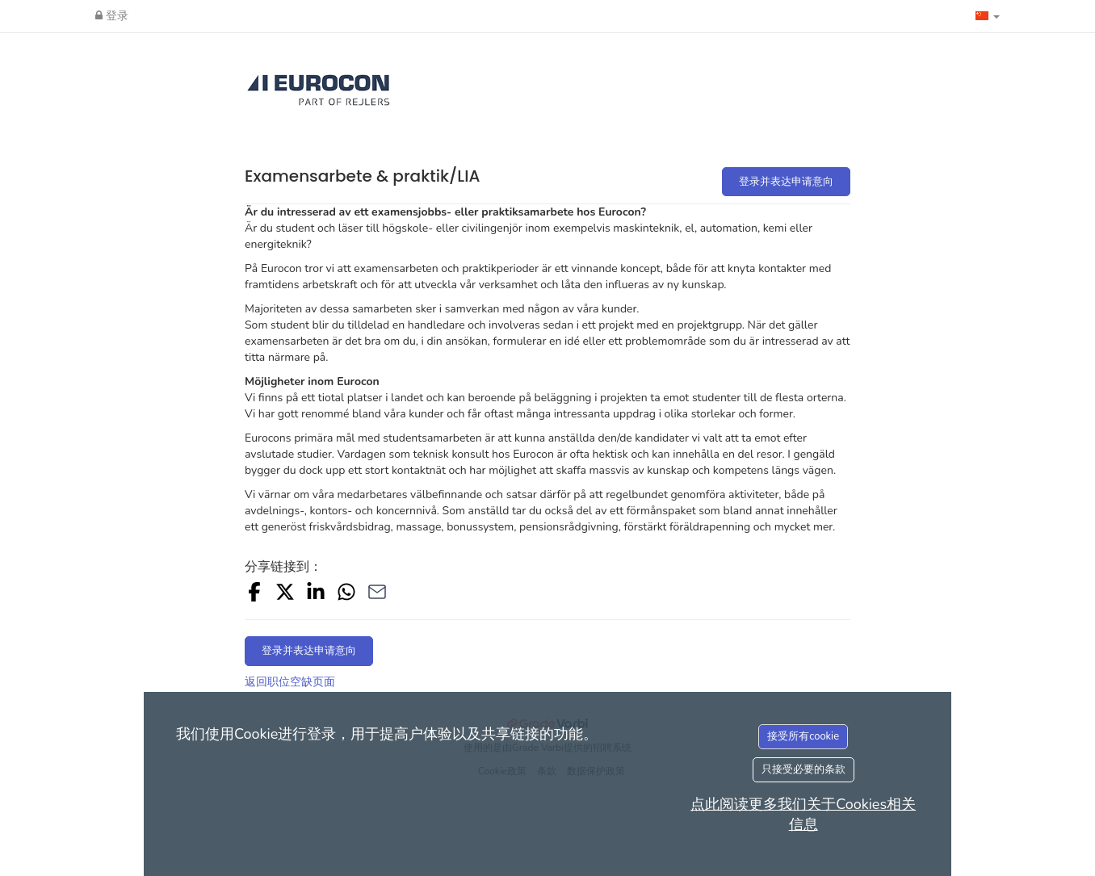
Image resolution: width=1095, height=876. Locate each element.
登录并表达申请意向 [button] (786, 181)
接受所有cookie (803, 736)
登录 (111, 15)
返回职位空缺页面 (290, 681)
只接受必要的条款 (803, 769)
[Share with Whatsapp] (346, 594)
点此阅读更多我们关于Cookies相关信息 (803, 814)
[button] (987, 16)
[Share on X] (285, 594)
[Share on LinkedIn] (315, 594)
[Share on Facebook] (254, 594)
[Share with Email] (377, 594)
